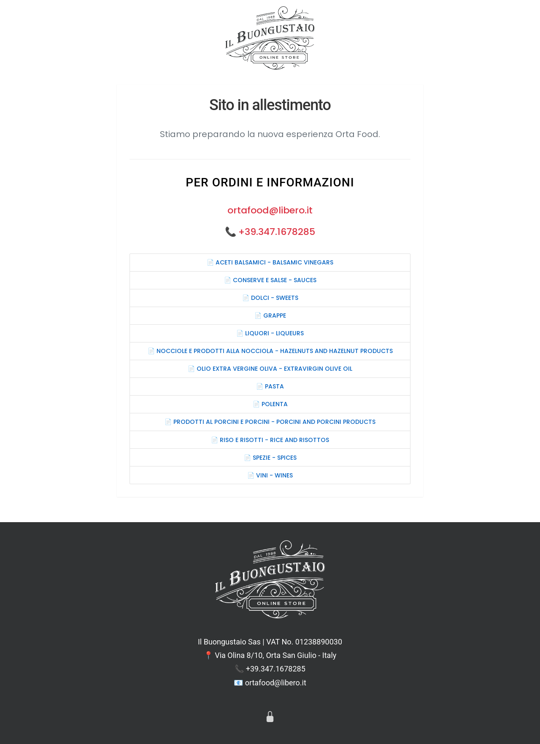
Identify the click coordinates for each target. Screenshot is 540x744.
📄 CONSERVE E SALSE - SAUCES (270, 280)
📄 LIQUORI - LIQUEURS (270, 333)
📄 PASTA (270, 386)
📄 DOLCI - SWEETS (270, 298)
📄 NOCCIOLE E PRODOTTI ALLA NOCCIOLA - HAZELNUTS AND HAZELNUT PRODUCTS (270, 351)
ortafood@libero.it (270, 210)
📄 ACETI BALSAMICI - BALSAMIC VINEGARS (270, 262)
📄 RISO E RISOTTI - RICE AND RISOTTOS (270, 440)
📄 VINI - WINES (270, 475)
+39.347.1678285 (276, 231)
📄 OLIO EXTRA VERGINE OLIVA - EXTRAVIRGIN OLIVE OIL (270, 368)
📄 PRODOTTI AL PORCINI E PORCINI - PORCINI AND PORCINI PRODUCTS (270, 422)
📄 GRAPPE (270, 315)
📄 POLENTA (270, 404)
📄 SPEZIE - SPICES (270, 457)
